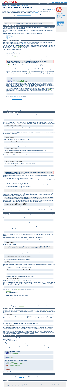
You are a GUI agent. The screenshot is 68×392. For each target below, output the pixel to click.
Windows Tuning (59, 26)
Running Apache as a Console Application (60, 22)
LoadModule (49, 89)
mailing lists (23, 385)
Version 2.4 (18, 5)
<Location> (19, 72)
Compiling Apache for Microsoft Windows (24, 15)
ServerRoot (18, 280)
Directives (56, 2)
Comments (6, 380)
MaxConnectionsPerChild (11, 56)
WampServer (8, 37)
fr (52, 9)
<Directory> (19, 73)
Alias (24, 72)
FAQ (59, 2)
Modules (53, 2)
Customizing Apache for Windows (12, 40)
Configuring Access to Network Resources (60, 25)
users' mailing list (35, 12)
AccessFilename (22, 106)
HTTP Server (7, 5)
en (50, 9)
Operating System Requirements (60, 14)
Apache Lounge (8, 35)
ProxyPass (29, 72)
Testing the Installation (60, 23)
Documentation (12, 5)
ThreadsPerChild (9, 64)
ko (54, 9)
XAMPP (7, 38)
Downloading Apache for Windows (12, 25)
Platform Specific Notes (24, 5)
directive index (24, 43)
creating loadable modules (15, 96)
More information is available (17, 99)
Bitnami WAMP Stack (9, 36)
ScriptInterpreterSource (11, 103)
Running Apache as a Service (11, 112)
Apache (3, 5)
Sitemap (65, 2)
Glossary (62, 2)
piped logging (21, 377)
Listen (47, 310)
